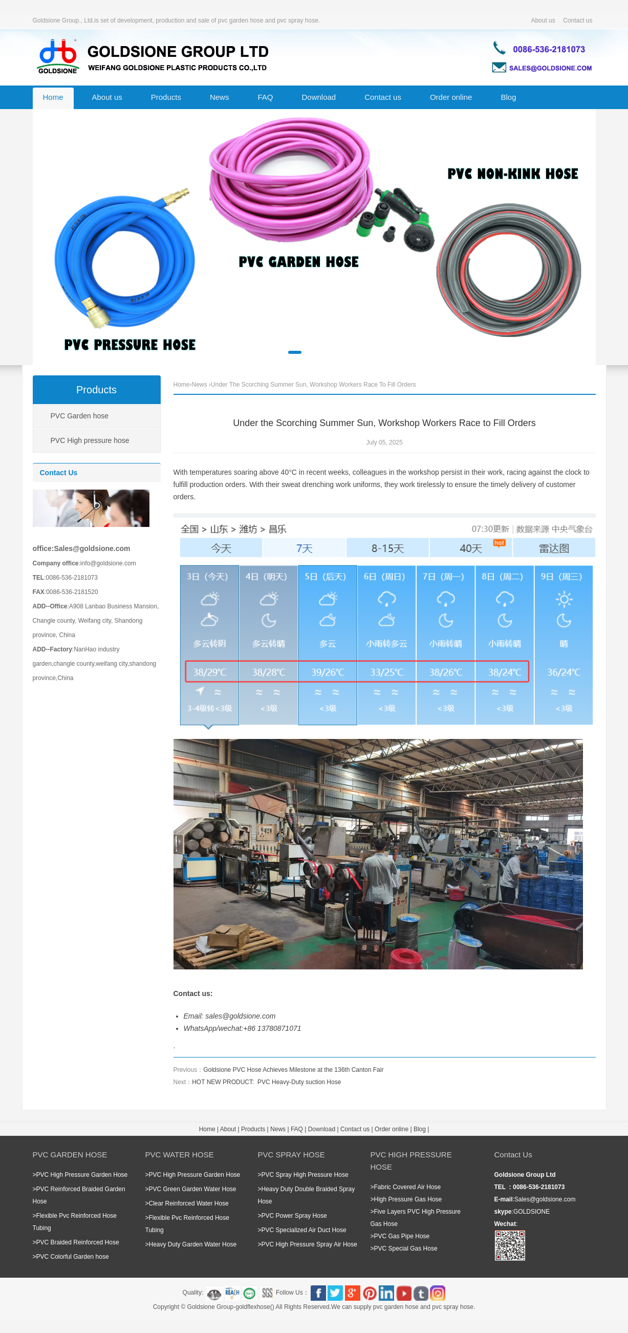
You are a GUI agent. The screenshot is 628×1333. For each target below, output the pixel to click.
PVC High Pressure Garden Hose (82, 1174)
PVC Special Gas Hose (406, 1248)
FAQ (265, 97)
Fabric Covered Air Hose (407, 1187)
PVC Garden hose (80, 416)
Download (318, 97)
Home (53, 97)
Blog (508, 97)
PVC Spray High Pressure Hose (305, 1174)
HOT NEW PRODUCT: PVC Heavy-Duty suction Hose (266, 1082)
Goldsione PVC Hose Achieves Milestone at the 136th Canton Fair (293, 1069)
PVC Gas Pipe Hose (402, 1236)
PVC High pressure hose (90, 440)
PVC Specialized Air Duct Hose (304, 1230)
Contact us (577, 20)
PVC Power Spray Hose (294, 1215)
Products (166, 97)
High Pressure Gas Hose (408, 1199)
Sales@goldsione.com (545, 1199)
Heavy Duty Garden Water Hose (193, 1244)
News (219, 97)
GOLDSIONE (531, 1211)
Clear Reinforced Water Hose (189, 1203)
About (228, 1129)
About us (543, 20)
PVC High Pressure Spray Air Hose (309, 1244)
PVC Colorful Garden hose (72, 1256)
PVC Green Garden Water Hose (192, 1189)
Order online (451, 97)
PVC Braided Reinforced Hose (77, 1242)
